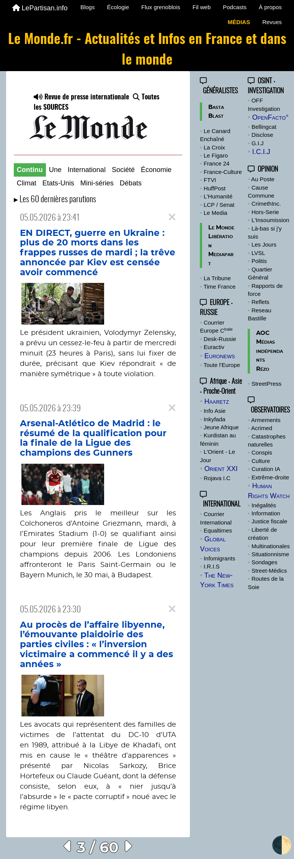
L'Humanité (218, 196)
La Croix (214, 147)
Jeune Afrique (221, 427)
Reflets (261, 302)
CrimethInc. (266, 203)
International (87, 170)
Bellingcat (264, 126)
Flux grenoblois (160, 7)
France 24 (217, 163)
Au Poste (262, 179)
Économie (156, 170)
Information (266, 513)
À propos (270, 7)
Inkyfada (214, 419)
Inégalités (264, 505)
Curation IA (266, 469)
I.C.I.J (261, 152)
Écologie (118, 7)
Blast (216, 116)
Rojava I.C (217, 478)
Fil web (202, 7)
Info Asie (215, 411)
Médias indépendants (269, 351)
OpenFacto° (270, 117)
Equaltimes (218, 530)
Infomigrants (219, 558)
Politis (259, 261)
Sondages (265, 562)
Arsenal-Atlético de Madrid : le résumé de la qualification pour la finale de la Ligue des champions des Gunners (93, 438)
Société (123, 170)
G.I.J (258, 143)
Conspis (262, 452)
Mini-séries (97, 183)
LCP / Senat (219, 204)
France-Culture (223, 172)
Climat (26, 183)
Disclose (262, 135)
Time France (220, 286)
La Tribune (217, 278)
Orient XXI (221, 469)
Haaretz (216, 401)
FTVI (210, 180)
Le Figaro (216, 155)
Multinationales (271, 546)
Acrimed (261, 428)
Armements (266, 420)
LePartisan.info (40, 8)
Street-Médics (269, 570)
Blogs (87, 7)
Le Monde (221, 228)
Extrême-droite (270, 477)
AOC (263, 333)
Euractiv (214, 347)
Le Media (215, 212)
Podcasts (235, 7)
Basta (216, 107)
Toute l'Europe (222, 365)
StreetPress (266, 383)
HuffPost (214, 188)
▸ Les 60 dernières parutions (55, 200)
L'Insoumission (270, 220)
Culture (261, 461)
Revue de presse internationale (81, 97)
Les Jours (264, 244)
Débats (131, 183)
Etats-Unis (58, 183)
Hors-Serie (265, 212)
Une (55, 170)
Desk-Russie (220, 339)
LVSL (258, 253)
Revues (272, 22)
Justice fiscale (269, 521)
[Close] (172, 217)
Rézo (262, 369)
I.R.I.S (212, 566)
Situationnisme (270, 554)
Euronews (219, 356)
